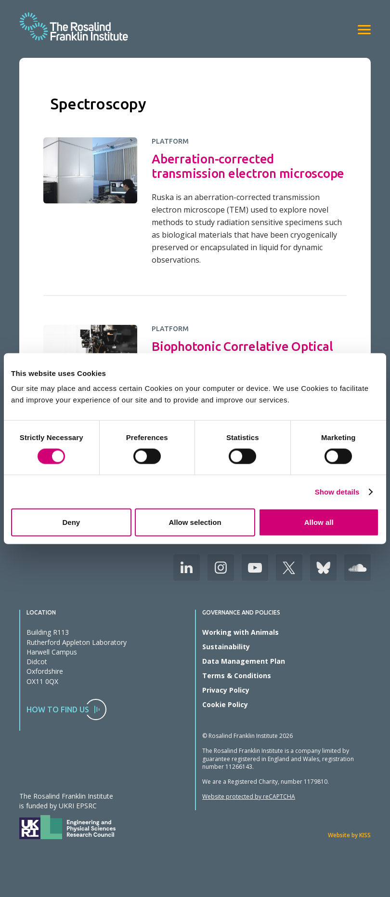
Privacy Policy (225, 690)
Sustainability (226, 646)
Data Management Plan (243, 661)
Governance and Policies (241, 613)
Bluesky (323, 567)
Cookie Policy (225, 704)
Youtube (255, 567)
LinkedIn (186, 567)
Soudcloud (357, 567)
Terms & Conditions (236, 675)
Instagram (221, 567)
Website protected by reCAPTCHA (248, 796)
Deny (71, 522)
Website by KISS (349, 835)
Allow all (319, 522)
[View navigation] (364, 29)
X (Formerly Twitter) (289, 567)
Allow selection (195, 522)
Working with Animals (240, 632)
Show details (337, 491)
